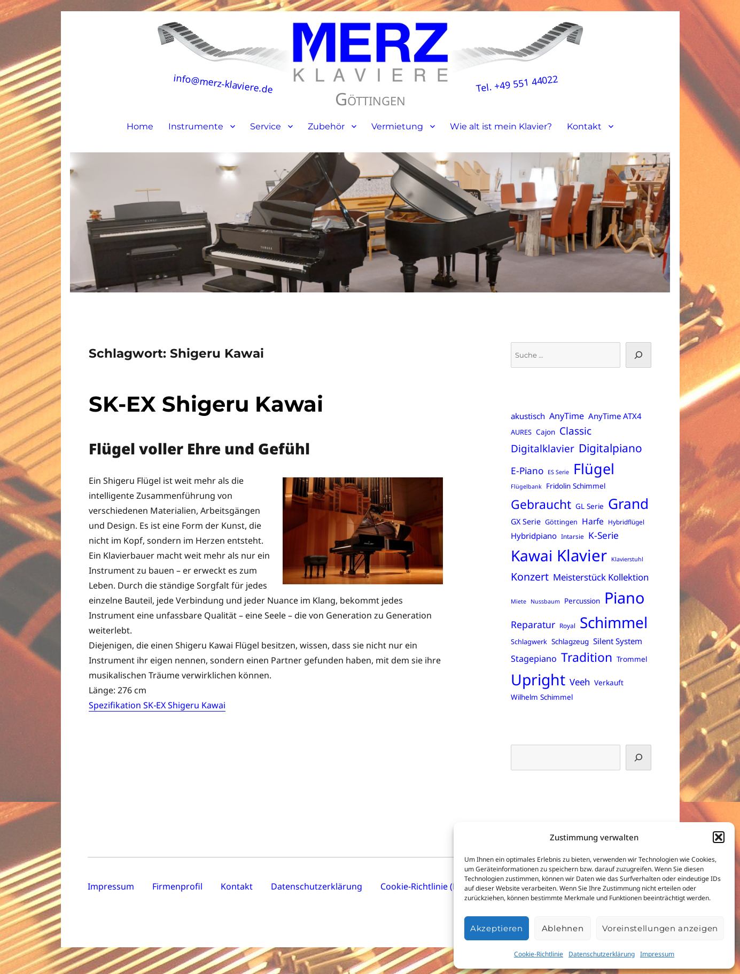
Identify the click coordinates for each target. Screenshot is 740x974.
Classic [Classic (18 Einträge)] (575, 431)
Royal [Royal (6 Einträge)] (567, 625)
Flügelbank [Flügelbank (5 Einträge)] (526, 486)
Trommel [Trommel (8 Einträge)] (632, 659)
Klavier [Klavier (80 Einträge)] (582, 555)
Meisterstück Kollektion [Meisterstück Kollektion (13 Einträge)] (601, 577)
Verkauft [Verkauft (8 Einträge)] (609, 682)
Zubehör (326, 126)
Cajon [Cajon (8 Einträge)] (545, 432)
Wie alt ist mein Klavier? (501, 126)
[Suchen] (638, 757)
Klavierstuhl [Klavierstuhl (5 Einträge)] (627, 559)
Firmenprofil (177, 886)
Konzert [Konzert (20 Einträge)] (530, 576)
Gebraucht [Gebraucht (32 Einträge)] (541, 504)
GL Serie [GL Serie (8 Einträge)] (589, 506)
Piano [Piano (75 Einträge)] (624, 597)
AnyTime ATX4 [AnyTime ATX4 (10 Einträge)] (615, 416)
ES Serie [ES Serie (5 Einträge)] (558, 472)
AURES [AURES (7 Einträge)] (521, 432)
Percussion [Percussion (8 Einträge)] (582, 601)
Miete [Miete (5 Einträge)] (518, 601)
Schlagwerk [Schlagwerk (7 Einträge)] (529, 641)
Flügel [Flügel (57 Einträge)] (593, 468)
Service (265, 126)
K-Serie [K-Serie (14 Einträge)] (603, 535)
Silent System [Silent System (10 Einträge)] (617, 641)
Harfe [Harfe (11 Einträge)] (593, 521)
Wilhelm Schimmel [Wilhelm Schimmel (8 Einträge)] (542, 697)
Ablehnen (563, 928)
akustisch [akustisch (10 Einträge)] (528, 416)
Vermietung (397, 126)
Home (140, 126)
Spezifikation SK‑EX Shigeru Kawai (157, 705)
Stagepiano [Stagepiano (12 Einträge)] (534, 658)
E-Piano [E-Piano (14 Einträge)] (527, 471)
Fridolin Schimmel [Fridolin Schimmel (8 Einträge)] (575, 486)
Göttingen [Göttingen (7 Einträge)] (561, 522)
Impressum (657, 953)
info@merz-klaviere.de (223, 83)
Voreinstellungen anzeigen (660, 928)
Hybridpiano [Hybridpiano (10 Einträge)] (534, 535)
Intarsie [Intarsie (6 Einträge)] (572, 536)
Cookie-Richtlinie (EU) (423, 886)
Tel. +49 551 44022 (517, 83)
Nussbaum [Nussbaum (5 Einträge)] (545, 601)
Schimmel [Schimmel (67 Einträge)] (614, 622)
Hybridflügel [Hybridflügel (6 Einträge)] (626, 521)
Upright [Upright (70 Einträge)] (538, 679)
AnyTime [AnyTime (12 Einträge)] (566, 416)
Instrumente (195, 126)
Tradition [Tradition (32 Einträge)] (586, 657)
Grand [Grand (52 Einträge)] (628, 503)
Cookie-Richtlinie (538, 953)
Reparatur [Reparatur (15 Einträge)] (533, 624)
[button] (718, 837)
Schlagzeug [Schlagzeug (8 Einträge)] (570, 641)
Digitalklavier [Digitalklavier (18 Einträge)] (542, 448)
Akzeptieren (496, 928)
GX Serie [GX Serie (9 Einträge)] (526, 521)
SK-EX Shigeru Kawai (206, 404)
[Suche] (638, 355)
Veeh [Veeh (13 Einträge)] (580, 682)
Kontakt (584, 126)
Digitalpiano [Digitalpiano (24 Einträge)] (610, 447)
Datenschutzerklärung (601, 953)
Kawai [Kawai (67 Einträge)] (531, 555)
